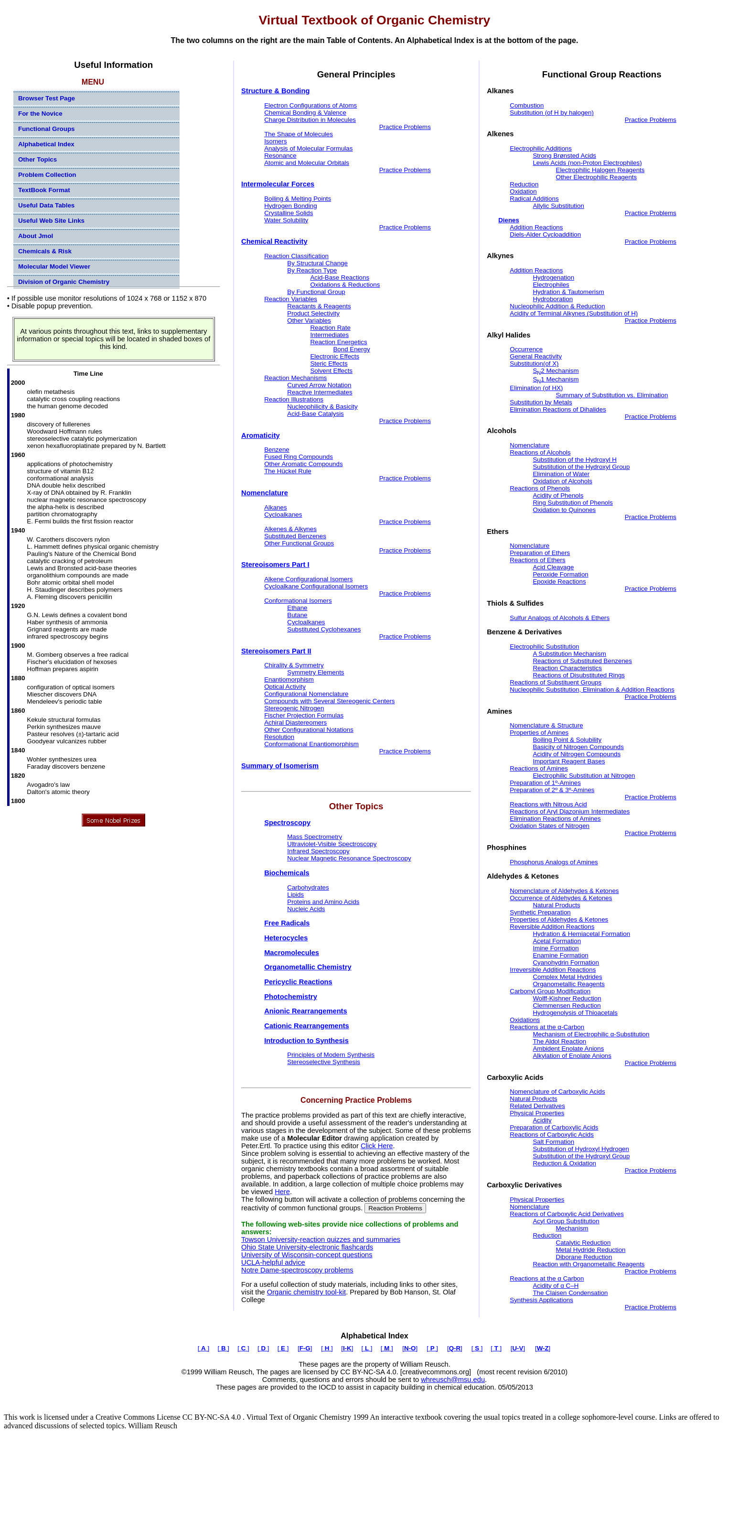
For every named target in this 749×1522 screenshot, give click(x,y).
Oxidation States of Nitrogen (549, 825)
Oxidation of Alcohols (562, 481)
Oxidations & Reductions (345, 284)
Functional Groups (46, 128)
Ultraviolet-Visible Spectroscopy (331, 844)
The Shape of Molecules (298, 134)
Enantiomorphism (289, 679)
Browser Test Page (46, 98)
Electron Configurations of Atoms (310, 105)
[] (305, 1348)
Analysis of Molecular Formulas (308, 148)
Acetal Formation (557, 941)
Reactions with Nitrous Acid (548, 804)
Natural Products (556, 905)
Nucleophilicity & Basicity (322, 406)
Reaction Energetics (338, 342)
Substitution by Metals (541, 402)
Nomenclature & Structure (546, 725)
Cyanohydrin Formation (566, 962)
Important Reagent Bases (569, 761)
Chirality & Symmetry (293, 665)
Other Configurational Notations (308, 729)
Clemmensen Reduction (566, 1005)
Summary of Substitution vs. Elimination (612, 395)
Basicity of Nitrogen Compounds (578, 746)
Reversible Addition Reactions (552, 926)
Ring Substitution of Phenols (572, 502)
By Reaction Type (312, 270)
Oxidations (525, 1019)
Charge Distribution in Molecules (310, 119)
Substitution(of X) (534, 363)
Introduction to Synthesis (306, 1040)
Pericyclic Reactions (298, 982)
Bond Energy (351, 349)
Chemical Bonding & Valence (305, 112)
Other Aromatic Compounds (303, 463)
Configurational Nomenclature (306, 693)
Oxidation (523, 191)
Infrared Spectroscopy (318, 851)
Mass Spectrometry (314, 836)
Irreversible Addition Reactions (553, 969)
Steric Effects (328, 363)
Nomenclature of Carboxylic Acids (557, 1091)
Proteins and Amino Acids (323, 901)
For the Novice (40, 113)
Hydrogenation (553, 277)
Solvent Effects (331, 370)
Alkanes (275, 507)
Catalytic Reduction (583, 1242)
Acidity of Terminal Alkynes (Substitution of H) (574, 313)
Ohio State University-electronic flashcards (307, 1247)
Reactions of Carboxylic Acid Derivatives (567, 1214)
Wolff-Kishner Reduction (567, 998)
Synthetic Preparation (540, 912)
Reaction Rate (330, 327)
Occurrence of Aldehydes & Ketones (561, 898)
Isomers (275, 141)
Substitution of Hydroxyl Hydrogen (581, 1148)
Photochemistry (290, 996)
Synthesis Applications (541, 1300)
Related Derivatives (537, 1105)
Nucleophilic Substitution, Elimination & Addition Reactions (592, 689)
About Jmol (35, 235)
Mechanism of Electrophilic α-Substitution (591, 1034)
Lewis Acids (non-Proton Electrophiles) (587, 162)
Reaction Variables (290, 299)
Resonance (280, 155)
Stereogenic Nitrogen (294, 708)
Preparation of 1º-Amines (545, 782)
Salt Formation (553, 1141)
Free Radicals (287, 923)
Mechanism (572, 1228)
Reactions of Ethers (537, 560)
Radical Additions (534, 198)
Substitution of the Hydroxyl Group (581, 466)
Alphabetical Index (46, 144)
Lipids (295, 894)
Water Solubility (286, 220)
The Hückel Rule (287, 471)
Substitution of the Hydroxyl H (575, 459)
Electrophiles (551, 284)
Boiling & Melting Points (297, 198)
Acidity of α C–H (555, 1285)
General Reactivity (536, 356)
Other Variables (309, 320)
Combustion (527, 105)
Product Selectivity (313, 313)
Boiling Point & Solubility (567, 739)
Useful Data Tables (46, 205)
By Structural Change (317, 263)
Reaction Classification (296, 256)
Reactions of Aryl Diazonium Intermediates (570, 811)
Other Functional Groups (299, 543)
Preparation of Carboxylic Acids (554, 1127)
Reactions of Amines (539, 768)
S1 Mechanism (555, 379)
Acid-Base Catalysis (315, 413)
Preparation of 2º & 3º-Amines (552, 790)
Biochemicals (287, 873)
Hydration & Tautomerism (568, 291)
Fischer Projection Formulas (303, 715)
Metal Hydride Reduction (591, 1249)
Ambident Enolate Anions (568, 1048)
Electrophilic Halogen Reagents (600, 170)
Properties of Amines (539, 732)
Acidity (542, 1120)
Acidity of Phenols (558, 495)
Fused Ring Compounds (298, 456)
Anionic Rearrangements (305, 1011)
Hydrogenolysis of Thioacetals (575, 1012)
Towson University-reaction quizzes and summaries (320, 1239)
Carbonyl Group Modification (550, 991)
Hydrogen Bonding (290, 205)
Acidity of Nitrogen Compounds (577, 754)
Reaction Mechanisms (295, 377)
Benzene (276, 449)
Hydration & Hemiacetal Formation (581, 933)
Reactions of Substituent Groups (555, 682)
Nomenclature (529, 445)
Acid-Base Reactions (339, 277)
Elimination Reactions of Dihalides (558, 409)
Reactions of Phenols (540, 488)
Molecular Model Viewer (54, 266)
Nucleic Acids (306, 909)
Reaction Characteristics (567, 668)
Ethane (297, 607)
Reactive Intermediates (319, 392)
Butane (297, 615)
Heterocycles (286, 938)
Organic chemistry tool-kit (306, 1292)
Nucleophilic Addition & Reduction (557, 306)
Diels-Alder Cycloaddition (545, 234)
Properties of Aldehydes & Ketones (559, 919)
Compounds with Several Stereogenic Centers (329, 701)
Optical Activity (285, 686)
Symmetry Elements (315, 672)
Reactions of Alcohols (540, 452)
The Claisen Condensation (570, 1292)
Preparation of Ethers (540, 552)
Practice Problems (405, 126)
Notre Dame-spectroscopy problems (297, 1270)
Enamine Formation (560, 955)
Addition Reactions (536, 227)
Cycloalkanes (283, 514)
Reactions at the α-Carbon (547, 1027)
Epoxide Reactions (559, 581)
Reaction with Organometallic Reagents (588, 1264)
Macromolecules (291, 953)
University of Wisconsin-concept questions (307, 1255)
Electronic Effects (334, 356)
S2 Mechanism (555, 370)
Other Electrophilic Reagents (596, 177)
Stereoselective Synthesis (323, 1061)
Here (282, 1192)
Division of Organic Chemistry (63, 281)
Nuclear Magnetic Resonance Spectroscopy (349, 858)
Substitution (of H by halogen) (552, 112)
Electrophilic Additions (541, 148)
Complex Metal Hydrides (567, 976)
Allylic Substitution (558, 205)
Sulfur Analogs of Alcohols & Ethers (560, 617)
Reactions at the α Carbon (547, 1278)
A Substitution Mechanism (569, 653)
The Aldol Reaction (559, 1041)
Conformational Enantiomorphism (311, 744)
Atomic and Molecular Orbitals (306, 162)
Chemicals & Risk (45, 251)
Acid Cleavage (553, 567)
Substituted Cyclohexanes (324, 629)
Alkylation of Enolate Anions (572, 1055)
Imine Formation (555, 948)
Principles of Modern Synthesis (330, 1054)
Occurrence (526, 349)
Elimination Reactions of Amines (555, 818)
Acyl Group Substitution (566, 1221)
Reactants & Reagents (319, 306)
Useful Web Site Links (51, 220)
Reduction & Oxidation (564, 1163)
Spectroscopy (287, 822)
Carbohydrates (308, 887)
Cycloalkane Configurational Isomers (316, 586)
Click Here (377, 1146)
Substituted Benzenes (295, 536)
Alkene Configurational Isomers (308, 579)
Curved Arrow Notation (319, 385)
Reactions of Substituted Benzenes (582, 660)
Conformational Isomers (298, 600)
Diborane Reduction (584, 1257)
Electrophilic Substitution (544, 646)
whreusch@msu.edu (453, 1379)
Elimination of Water (561, 474)
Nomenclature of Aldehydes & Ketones (564, 890)
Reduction (524, 184)
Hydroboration (553, 299)
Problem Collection (47, 174)
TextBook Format (44, 190)
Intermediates (329, 334)
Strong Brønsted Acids (564, 155)
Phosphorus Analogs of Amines (554, 862)
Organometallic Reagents (568, 984)
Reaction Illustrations (293, 399)
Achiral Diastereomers (295, 722)
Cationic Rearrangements (306, 1026)
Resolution (279, 736)
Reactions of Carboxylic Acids (552, 1134)
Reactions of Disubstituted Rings (579, 675)
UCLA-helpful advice (273, 1262)
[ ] (203, 1348)
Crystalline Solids (288, 213)
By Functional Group (316, 291)
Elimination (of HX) (536, 387)
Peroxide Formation (560, 574)
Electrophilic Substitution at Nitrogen (584, 775)
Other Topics (37, 159)
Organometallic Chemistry (307, 967)
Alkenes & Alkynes (290, 529)
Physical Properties (537, 1113)
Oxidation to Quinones (564, 509)
